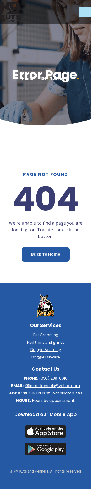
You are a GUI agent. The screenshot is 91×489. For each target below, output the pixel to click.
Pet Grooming (45, 335)
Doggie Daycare (45, 357)
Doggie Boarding (45, 349)
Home (27, 77)
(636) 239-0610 (53, 378)
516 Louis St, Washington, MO (55, 393)
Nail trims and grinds (45, 342)
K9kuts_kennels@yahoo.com (52, 385)
